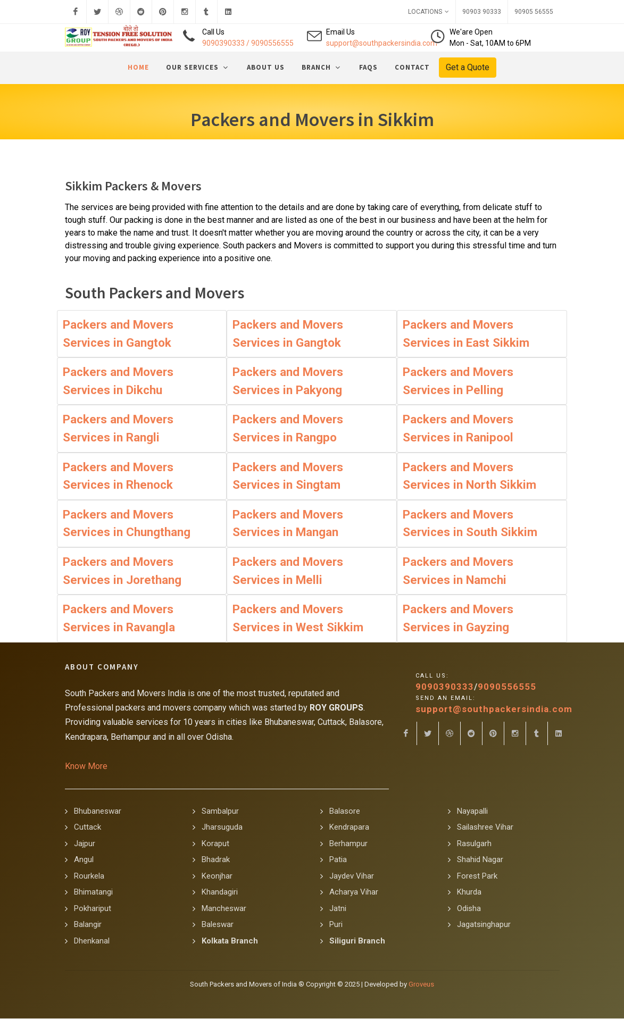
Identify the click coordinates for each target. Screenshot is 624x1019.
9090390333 (444, 687)
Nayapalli (472, 811)
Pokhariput (92, 909)
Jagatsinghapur (484, 925)
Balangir (88, 925)
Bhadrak (216, 860)
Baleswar (218, 925)
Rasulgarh (474, 844)
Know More (86, 767)
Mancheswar (224, 909)
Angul (84, 860)
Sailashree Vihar (485, 827)
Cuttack (87, 827)
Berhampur (348, 844)
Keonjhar (217, 876)
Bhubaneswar (97, 811)
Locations (428, 11)
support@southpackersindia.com (381, 43)
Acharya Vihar (353, 892)
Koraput (215, 844)
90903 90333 (481, 11)
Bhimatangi (93, 892)
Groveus (421, 985)
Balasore (344, 811)
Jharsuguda (222, 827)
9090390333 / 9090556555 (248, 43)
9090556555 (507, 687)
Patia (338, 860)
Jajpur (84, 844)
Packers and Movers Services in (118, 334)
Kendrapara (349, 827)
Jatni (337, 909)
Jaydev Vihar (351, 876)
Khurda (469, 892)
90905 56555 (533, 11)
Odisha (469, 909)
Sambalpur (220, 811)
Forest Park (477, 876)
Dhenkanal (92, 941)
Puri (336, 925)
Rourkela (89, 876)
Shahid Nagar (480, 860)
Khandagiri (220, 892)
